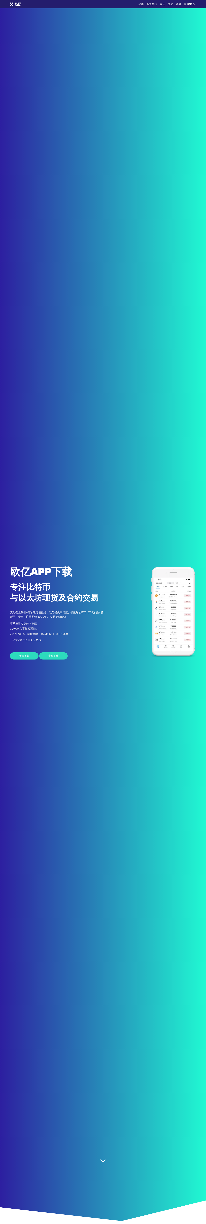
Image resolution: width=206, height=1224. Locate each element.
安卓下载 (53, 655)
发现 (162, 4)
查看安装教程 (33, 640)
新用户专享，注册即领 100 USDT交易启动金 (38, 616)
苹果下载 (24, 655)
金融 (178, 4)
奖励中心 (189, 4)
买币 (141, 4)
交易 (170, 4)
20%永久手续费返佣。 (25, 628)
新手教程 (151, 4)
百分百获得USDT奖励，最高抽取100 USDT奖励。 (41, 634)
